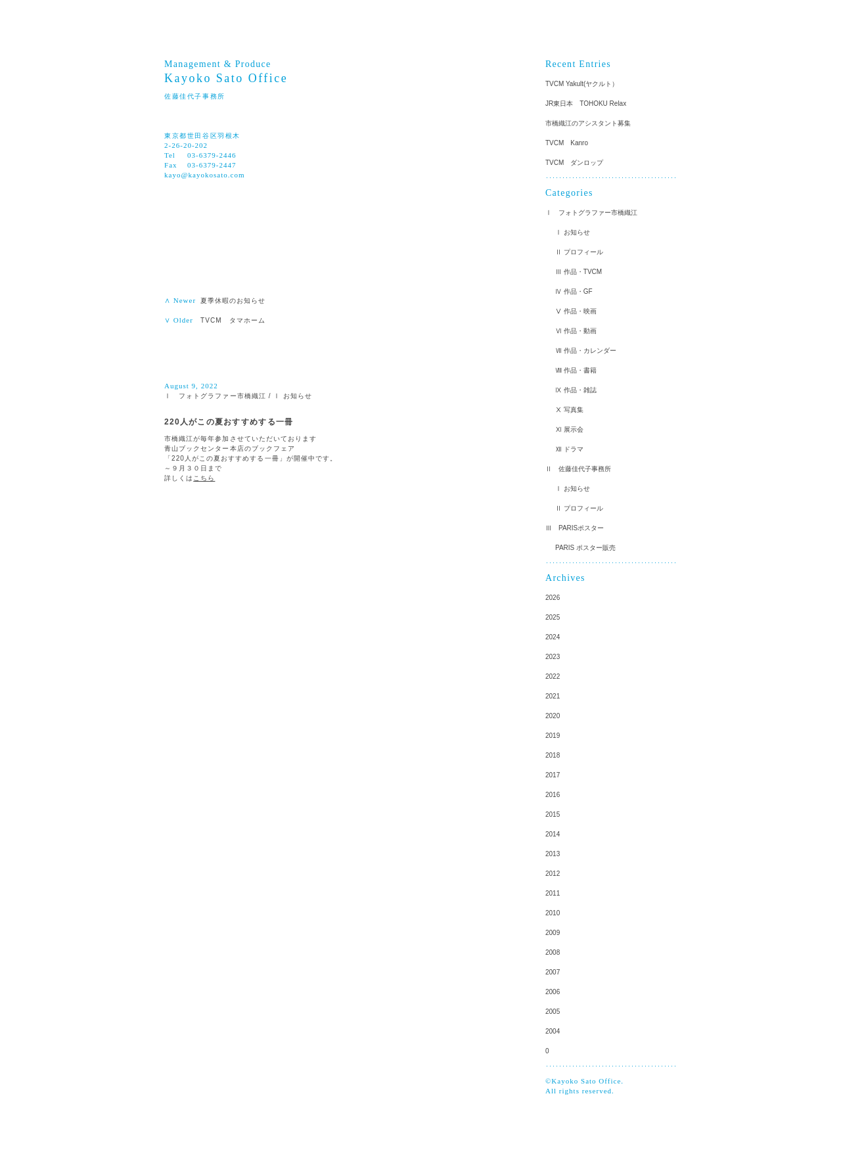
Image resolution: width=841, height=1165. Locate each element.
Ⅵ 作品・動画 (576, 330)
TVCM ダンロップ (574, 162)
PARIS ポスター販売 (585, 547)
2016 (552, 794)
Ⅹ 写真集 (569, 409)
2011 (552, 893)
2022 (552, 676)
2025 (552, 617)
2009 (552, 932)
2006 (552, 991)
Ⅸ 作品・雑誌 (576, 390)
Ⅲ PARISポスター (574, 528)
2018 (552, 755)
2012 (552, 873)
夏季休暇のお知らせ (233, 300)
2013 (552, 853)
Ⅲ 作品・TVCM (578, 271)
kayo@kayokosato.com (204, 175)
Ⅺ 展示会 (569, 429)
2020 (552, 716)
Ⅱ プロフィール (579, 252)
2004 (552, 1031)
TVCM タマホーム (236, 320)
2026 (552, 597)
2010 (552, 913)
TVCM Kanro (566, 143)
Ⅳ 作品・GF (574, 291)
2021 (552, 696)
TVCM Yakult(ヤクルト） (581, 83)
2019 (552, 735)
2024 (552, 637)
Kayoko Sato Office (226, 78)
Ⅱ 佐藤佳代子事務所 (578, 468)
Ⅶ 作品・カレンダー (585, 350)
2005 (552, 1011)
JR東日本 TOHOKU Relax (585, 103)
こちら (204, 478)
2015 (552, 814)
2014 (552, 834)
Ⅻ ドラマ (569, 449)
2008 (552, 952)
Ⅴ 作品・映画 (576, 311)
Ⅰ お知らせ (292, 396)
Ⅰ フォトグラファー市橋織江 (215, 396)
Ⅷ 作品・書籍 (576, 370)
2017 (552, 775)
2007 (552, 972)
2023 (552, 656)
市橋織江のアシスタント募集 (588, 123)
